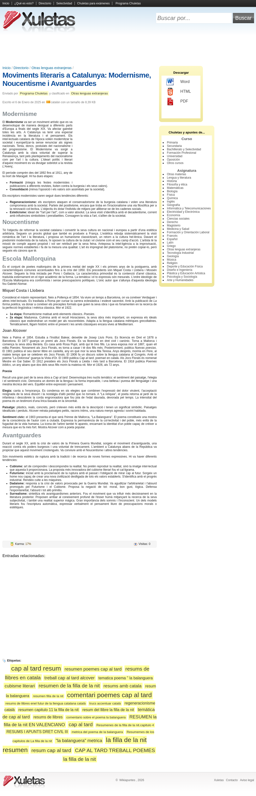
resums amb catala (123, 685)
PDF (177, 101)
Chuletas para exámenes (93, 3)
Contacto (232, 780)
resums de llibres (48, 717)
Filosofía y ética (177, 184)
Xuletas (219, 780)
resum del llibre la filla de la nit (108, 710)
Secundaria (174, 146)
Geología (173, 256)
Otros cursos (175, 163)
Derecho (172, 222)
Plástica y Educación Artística (186, 273)
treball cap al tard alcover (69, 677)
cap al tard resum (36, 668)
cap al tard (81, 724)
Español (172, 239)
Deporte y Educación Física (185, 266)
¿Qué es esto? (24, 3)
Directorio (45, 3)
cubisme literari (20, 685)
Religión (172, 263)
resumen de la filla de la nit (69, 685)
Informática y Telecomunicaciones (189, 208)
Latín (170, 242)
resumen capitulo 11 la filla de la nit (49, 710)
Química (172, 198)
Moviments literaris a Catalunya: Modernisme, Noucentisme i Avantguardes (76, 79)
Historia (172, 181)
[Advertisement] (128, 49)
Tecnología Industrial (180, 253)
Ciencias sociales (178, 218)
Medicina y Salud (178, 229)
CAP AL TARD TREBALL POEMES (115, 750)
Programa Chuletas (128, 3)
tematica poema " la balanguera (125, 678)
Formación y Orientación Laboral (188, 232)
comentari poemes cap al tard (109, 695)
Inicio (5, 3)
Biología (172, 191)
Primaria (172, 142)
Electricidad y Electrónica (183, 212)
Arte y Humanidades (180, 280)
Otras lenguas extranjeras (51, 68)
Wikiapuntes (127, 780)
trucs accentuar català (105, 703)
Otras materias (176, 174)
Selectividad (64, 3)
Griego (171, 246)
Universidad (174, 156)
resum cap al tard (51, 750)
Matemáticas (175, 188)
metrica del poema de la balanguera (97, 732)
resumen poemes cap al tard (93, 669)
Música (171, 259)
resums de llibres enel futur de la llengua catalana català (45, 703)
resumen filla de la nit (48, 696)
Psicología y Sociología (182, 276)
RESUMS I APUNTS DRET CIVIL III (37, 732)
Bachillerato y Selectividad (184, 149)
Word (178, 82)
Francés (172, 235)
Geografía (173, 205)
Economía (173, 215)
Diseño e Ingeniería (179, 270)
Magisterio (173, 225)
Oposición (173, 159)
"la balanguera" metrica (79, 740)
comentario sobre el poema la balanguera (95, 717)
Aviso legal (247, 780)
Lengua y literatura (179, 177)
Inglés (171, 201)
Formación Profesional (181, 152)
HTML (178, 92)
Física (171, 194)
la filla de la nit (79, 759)
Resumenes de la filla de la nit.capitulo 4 (125, 725)
